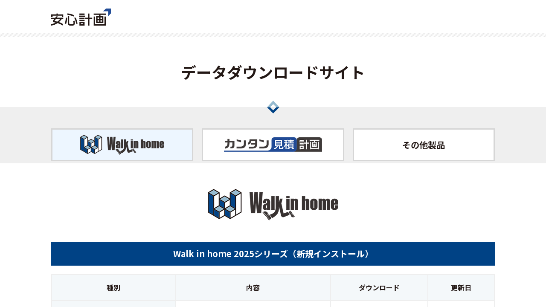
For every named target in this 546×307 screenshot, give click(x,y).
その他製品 (423, 145)
